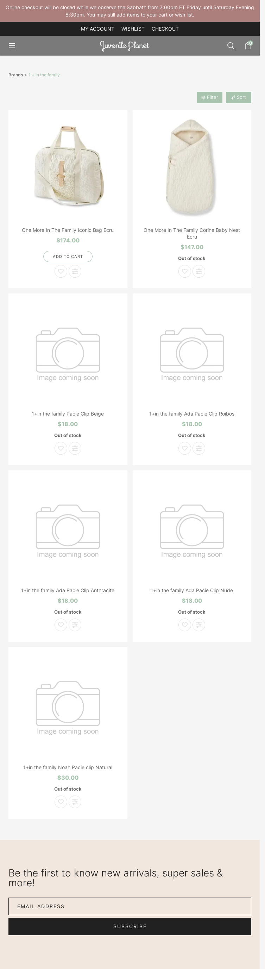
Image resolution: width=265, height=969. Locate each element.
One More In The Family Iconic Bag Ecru (68, 230)
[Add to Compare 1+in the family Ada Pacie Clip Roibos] (199, 448)
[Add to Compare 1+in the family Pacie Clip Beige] (75, 448)
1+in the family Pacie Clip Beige (68, 414)
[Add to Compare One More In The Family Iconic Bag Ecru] (75, 271)
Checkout (165, 29)
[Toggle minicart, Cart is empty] (244, 45)
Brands (15, 74)
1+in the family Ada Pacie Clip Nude (192, 590)
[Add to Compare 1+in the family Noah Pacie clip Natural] (75, 802)
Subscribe (130, 926)
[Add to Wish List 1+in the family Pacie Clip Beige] (61, 448)
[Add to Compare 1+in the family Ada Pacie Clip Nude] (199, 625)
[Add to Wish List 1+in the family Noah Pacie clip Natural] (61, 802)
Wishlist (133, 29)
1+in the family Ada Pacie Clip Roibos (191, 414)
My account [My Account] (97, 29)
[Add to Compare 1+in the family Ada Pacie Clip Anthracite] (75, 625)
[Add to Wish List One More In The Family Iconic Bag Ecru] (61, 271)
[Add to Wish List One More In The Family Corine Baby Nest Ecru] (184, 271)
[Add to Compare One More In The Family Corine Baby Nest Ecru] (199, 271)
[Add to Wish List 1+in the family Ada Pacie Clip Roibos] (184, 448)
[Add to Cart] (68, 256)
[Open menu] (16, 45)
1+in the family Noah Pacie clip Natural (67, 767)
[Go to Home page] (126, 46)
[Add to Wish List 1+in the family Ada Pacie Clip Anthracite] (61, 625)
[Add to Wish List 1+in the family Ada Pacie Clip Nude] (184, 625)
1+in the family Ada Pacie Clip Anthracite (67, 590)
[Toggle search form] (230, 45)
